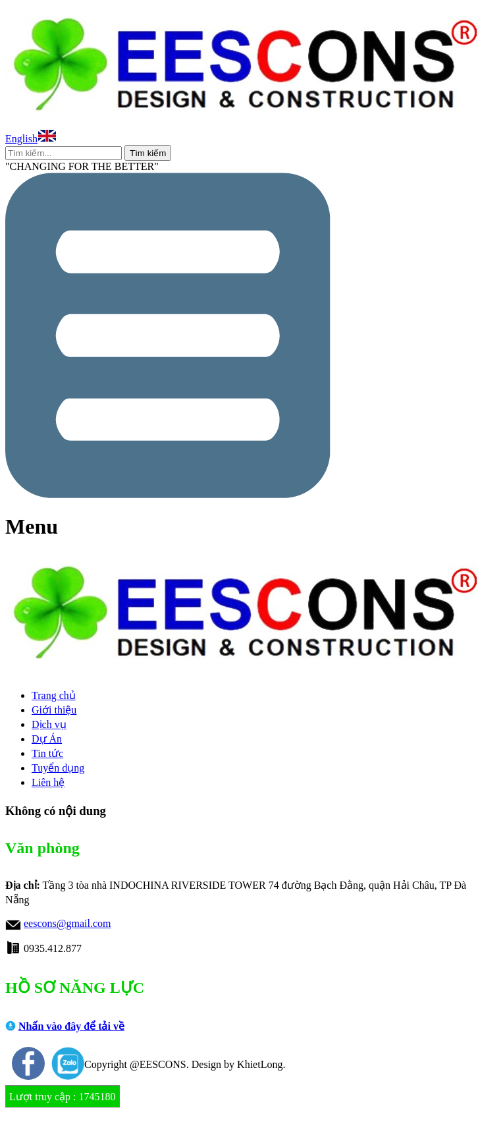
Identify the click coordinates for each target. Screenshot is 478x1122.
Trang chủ (54, 695)
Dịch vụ (49, 724)
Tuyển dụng (58, 767)
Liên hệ (48, 782)
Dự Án (47, 738)
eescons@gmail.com (67, 923)
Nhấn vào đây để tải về (71, 1026)
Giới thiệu (54, 709)
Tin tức (47, 753)
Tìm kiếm (148, 153)
